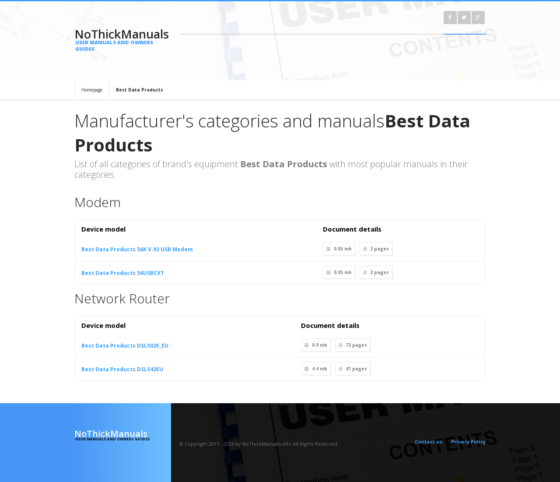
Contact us (428, 441)
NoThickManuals (122, 39)
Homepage (91, 90)
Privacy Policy (468, 441)
